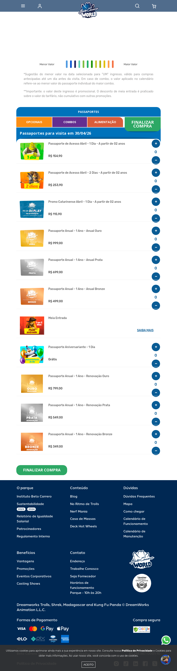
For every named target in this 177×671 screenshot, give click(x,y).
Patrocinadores (29, 529)
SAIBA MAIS (145, 330)
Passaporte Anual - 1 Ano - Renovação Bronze (80, 434)
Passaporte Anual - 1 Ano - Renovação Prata (79, 405)
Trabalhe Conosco (84, 569)
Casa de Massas (83, 519)
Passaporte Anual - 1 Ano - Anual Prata (75, 260)
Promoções (26, 569)
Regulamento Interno (33, 536)
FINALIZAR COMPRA (143, 124)
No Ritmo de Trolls (84, 504)
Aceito (88, 664)
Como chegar (133, 512)
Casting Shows (28, 584)
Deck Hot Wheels (83, 526)
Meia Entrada (57, 318)
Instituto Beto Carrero (34, 497)
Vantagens (25, 561)
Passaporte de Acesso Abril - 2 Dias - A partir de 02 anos (87, 173)
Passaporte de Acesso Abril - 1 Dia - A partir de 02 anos (86, 143)
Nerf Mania (78, 512)
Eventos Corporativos (34, 576)
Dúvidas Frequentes (139, 497)
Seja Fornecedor (83, 576)
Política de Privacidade (137, 650)
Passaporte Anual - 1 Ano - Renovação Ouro (78, 376)
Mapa (127, 504)
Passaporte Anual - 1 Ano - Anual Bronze (76, 289)
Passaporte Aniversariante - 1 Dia (71, 347)
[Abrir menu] (23, 6)
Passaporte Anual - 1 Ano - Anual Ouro (75, 231)
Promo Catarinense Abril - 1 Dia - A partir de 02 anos (84, 202)
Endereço (77, 561)
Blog (73, 497)
